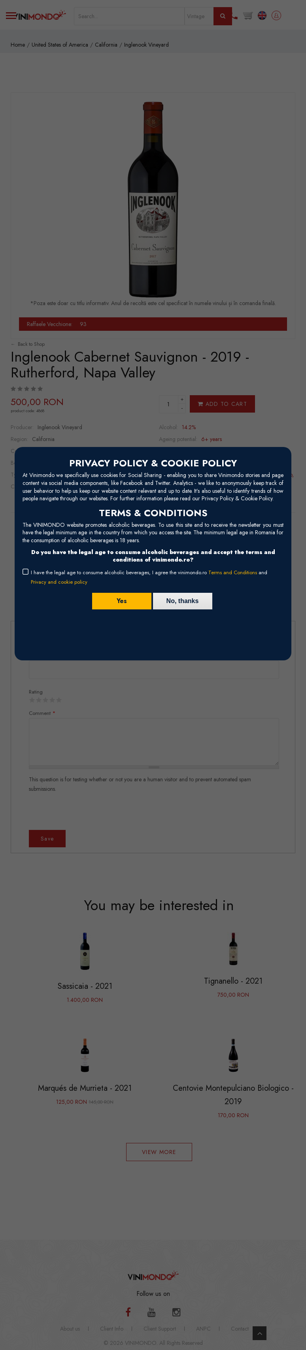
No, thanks (182, 601)
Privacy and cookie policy (59, 582)
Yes (122, 600)
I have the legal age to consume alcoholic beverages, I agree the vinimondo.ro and (149, 577)
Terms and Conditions (232, 572)
